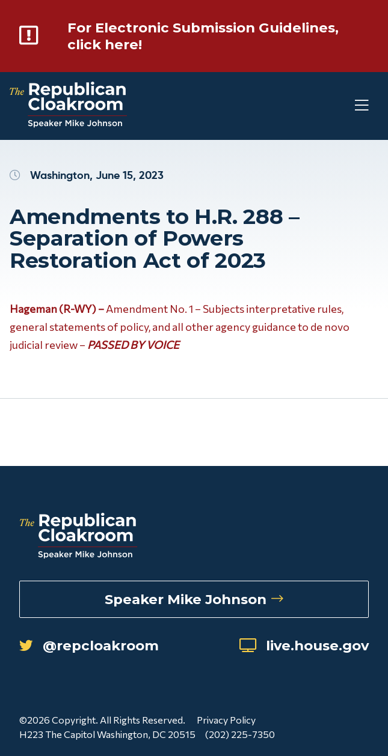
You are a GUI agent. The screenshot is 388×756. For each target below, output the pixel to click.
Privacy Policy (226, 719)
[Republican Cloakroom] (68, 106)
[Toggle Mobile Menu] (340, 106)
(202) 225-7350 (240, 734)
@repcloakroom (89, 645)
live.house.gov (304, 645)
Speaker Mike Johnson (194, 599)
